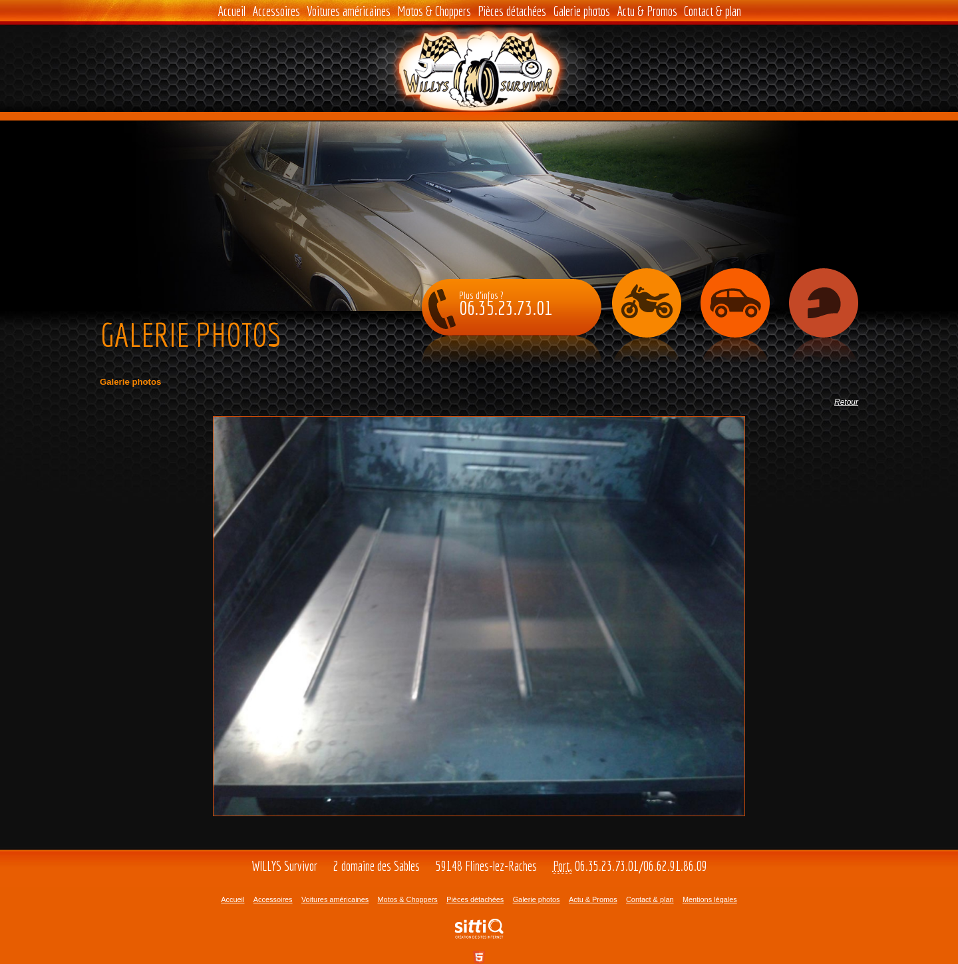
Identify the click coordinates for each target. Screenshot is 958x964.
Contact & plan (712, 11)
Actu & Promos (647, 11)
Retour (846, 402)
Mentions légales (710, 899)
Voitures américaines (349, 11)
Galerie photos (581, 11)
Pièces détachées (512, 11)
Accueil (231, 11)
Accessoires (276, 11)
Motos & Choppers (434, 11)
